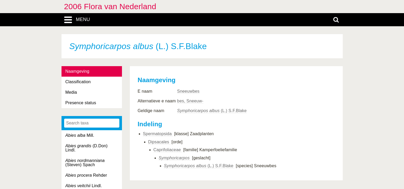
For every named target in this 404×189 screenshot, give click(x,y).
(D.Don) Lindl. (86, 148)
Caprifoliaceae (168, 150)
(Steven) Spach (85, 162)
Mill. (79, 135)
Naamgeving (77, 71)
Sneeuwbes (188, 91)
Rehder (86, 175)
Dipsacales (159, 142)
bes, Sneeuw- (190, 101)
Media (71, 92)
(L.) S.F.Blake (212, 110)
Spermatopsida (158, 134)
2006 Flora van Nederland (110, 6)
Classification (78, 82)
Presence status (80, 103)
